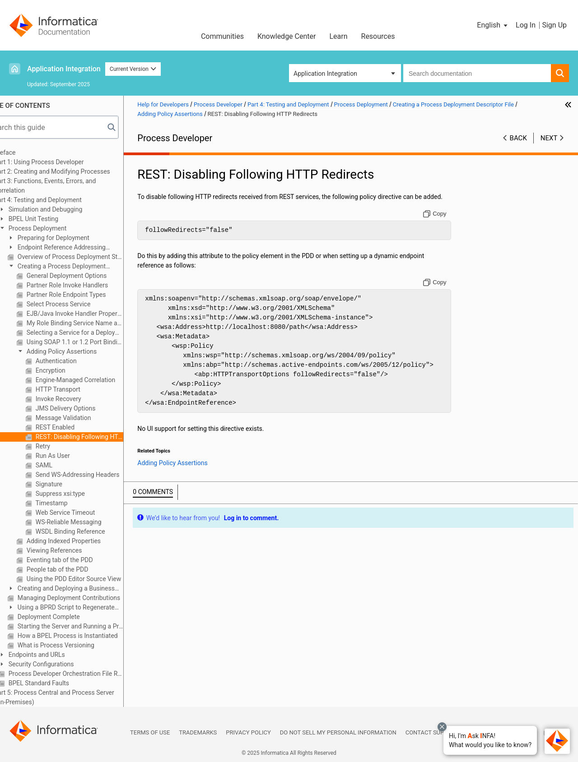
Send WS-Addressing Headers (97, 474)
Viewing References (74, 550)
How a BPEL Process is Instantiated (88, 635)
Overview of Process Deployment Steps (90, 256)
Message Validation (83, 417)
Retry (63, 446)
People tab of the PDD (77, 569)
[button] (490, 740)
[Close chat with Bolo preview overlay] (442, 726)
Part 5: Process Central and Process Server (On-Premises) (75, 697)
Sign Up (554, 25)
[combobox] (477, 73)
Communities (222, 36)
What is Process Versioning (76, 645)
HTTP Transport (78, 389)
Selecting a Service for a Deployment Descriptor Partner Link (95, 332)
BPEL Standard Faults (59, 683)
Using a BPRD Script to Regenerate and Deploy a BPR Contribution (81, 608)
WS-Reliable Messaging (88, 522)
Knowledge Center (286, 36)
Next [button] (549, 138)
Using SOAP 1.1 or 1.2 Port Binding (95, 342)
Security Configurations (61, 664)
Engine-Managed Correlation (95, 379)
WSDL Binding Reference (90, 531)
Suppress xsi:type (80, 493)
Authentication (76, 361)
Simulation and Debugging (65, 209)
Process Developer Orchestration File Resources (86, 673)
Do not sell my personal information (338, 732)
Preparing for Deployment (74, 237)
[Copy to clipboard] (440, 223)
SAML (64, 465)
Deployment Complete (69, 616)
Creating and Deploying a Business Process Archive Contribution (82, 589)
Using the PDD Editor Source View (94, 578)
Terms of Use (150, 732)
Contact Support (432, 732)
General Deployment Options (87, 275)
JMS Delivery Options (86, 408)
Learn (338, 36)
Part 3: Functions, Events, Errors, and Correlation (66, 185)
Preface (26, 152)
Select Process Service (79, 304)
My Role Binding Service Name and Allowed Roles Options (95, 323)
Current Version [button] (133, 68)
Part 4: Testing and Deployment (59, 199)
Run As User (73, 455)
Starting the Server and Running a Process (90, 626)
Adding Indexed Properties (84, 541)
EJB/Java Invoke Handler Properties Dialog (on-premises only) (95, 313)
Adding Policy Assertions (82, 351)
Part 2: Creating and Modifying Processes (73, 171)
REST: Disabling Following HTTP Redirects (99, 436)
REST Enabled (75, 427)
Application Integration (64, 69)
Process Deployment (58, 228)
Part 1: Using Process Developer (60, 162)
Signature (69, 484)
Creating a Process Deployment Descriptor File (77, 267)
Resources (378, 36)
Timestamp (72, 503)
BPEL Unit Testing (53, 218)
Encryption (71, 370)
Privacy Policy (248, 732)
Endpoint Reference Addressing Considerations (77, 248)
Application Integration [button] (325, 73)
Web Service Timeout (85, 512)
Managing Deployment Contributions (89, 597)
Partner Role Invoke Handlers (87, 285)
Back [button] (518, 138)
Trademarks (198, 732)
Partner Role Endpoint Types (86, 294)
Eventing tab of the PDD (80, 559)
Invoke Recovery (78, 398)
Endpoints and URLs (57, 654)
